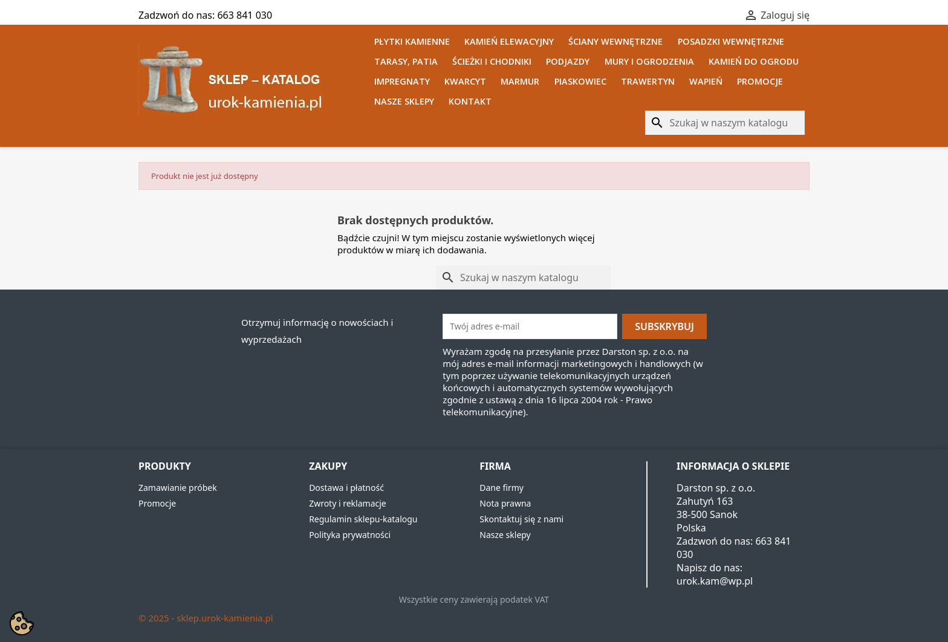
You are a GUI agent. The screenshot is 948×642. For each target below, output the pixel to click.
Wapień (705, 81)
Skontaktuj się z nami (521, 519)
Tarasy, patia (406, 61)
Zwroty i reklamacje (347, 503)
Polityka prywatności (350, 534)
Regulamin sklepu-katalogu (363, 519)
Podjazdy (567, 61)
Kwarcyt (465, 81)
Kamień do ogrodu (754, 61)
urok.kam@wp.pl (715, 581)
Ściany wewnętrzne (615, 41)
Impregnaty (402, 81)
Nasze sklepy (404, 101)
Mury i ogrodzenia (649, 61)
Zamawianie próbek (177, 487)
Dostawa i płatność (346, 487)
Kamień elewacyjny (509, 41)
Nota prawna (505, 503)
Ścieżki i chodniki (491, 61)
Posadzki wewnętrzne (731, 41)
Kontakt (470, 101)
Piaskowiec (580, 81)
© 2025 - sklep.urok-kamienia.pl (205, 618)
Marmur (520, 81)
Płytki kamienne (412, 41)
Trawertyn (648, 81)
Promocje (760, 81)
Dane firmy (501, 487)
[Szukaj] (725, 123)
